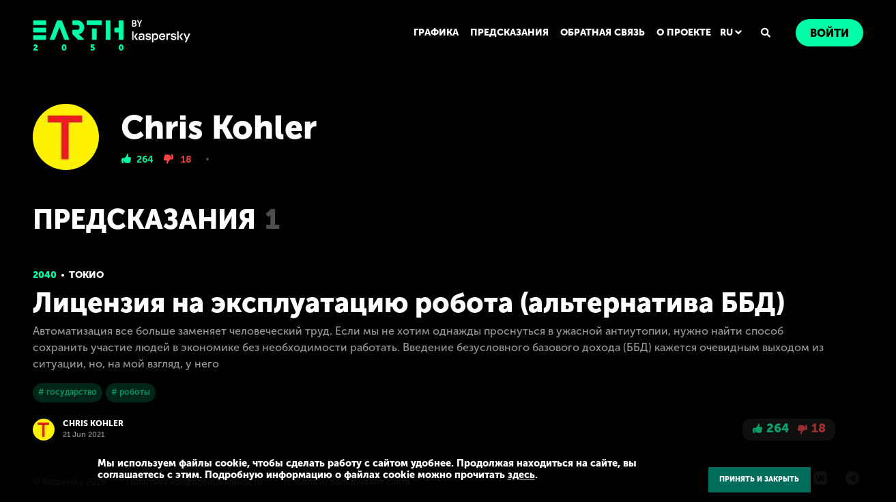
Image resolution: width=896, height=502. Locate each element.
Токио (86, 275)
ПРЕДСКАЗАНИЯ (509, 32)
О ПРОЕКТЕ (683, 32)
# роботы (130, 392)
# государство (67, 392)
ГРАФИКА (436, 32)
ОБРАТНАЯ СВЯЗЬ (602, 32)
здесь (521, 475)
